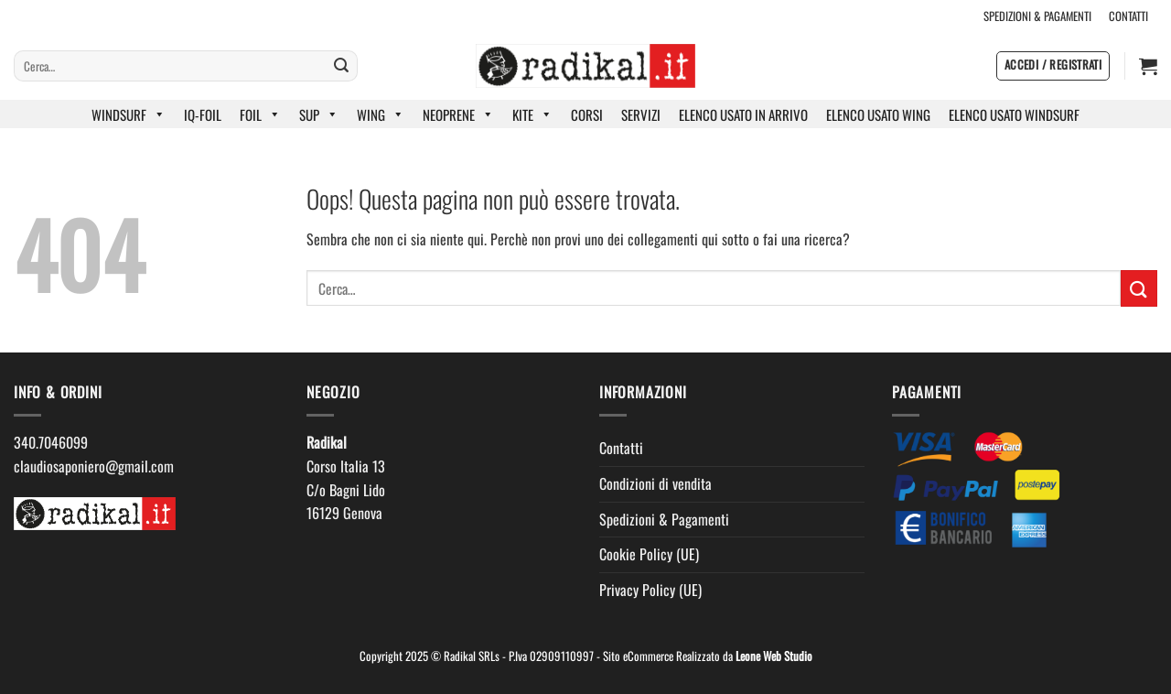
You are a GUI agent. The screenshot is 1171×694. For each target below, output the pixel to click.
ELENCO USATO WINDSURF (1014, 114)
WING (380, 114)
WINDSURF (128, 114)
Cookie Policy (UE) (649, 554)
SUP (318, 114)
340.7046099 (51, 442)
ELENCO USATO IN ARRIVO (743, 114)
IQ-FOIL (202, 114)
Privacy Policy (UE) (650, 590)
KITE (532, 114)
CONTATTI (1128, 16)
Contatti (621, 448)
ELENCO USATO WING (878, 114)
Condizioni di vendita (655, 483)
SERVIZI (641, 114)
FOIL (260, 114)
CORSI (587, 114)
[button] (1053, 66)
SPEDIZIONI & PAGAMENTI (1037, 16)
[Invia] (341, 65)
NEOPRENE (458, 114)
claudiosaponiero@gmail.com (94, 466)
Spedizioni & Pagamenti (664, 519)
